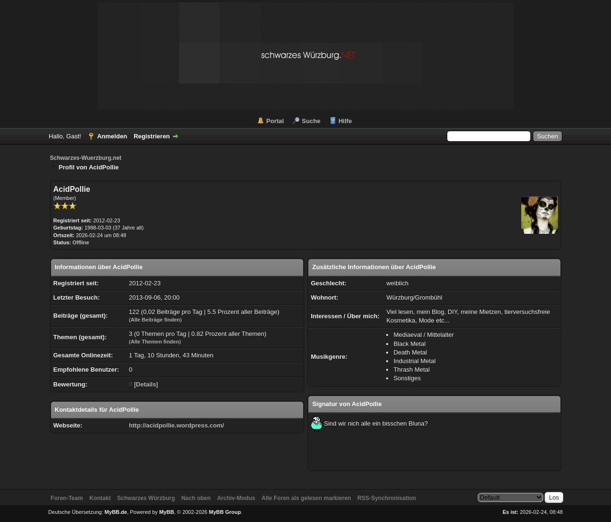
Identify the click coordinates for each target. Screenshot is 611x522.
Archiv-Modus (236, 498)
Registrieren (152, 136)
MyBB (166, 512)
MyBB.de (116, 512)
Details (146, 384)
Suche (311, 121)
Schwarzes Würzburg (146, 498)
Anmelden (112, 136)
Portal (275, 121)
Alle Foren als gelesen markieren (306, 498)
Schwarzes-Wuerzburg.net (86, 158)
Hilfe (345, 121)
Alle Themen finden (155, 342)
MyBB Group (225, 512)
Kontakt (100, 498)
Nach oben (196, 498)
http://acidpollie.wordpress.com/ (176, 425)
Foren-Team (67, 498)
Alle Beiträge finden (155, 320)
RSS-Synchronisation (387, 498)
